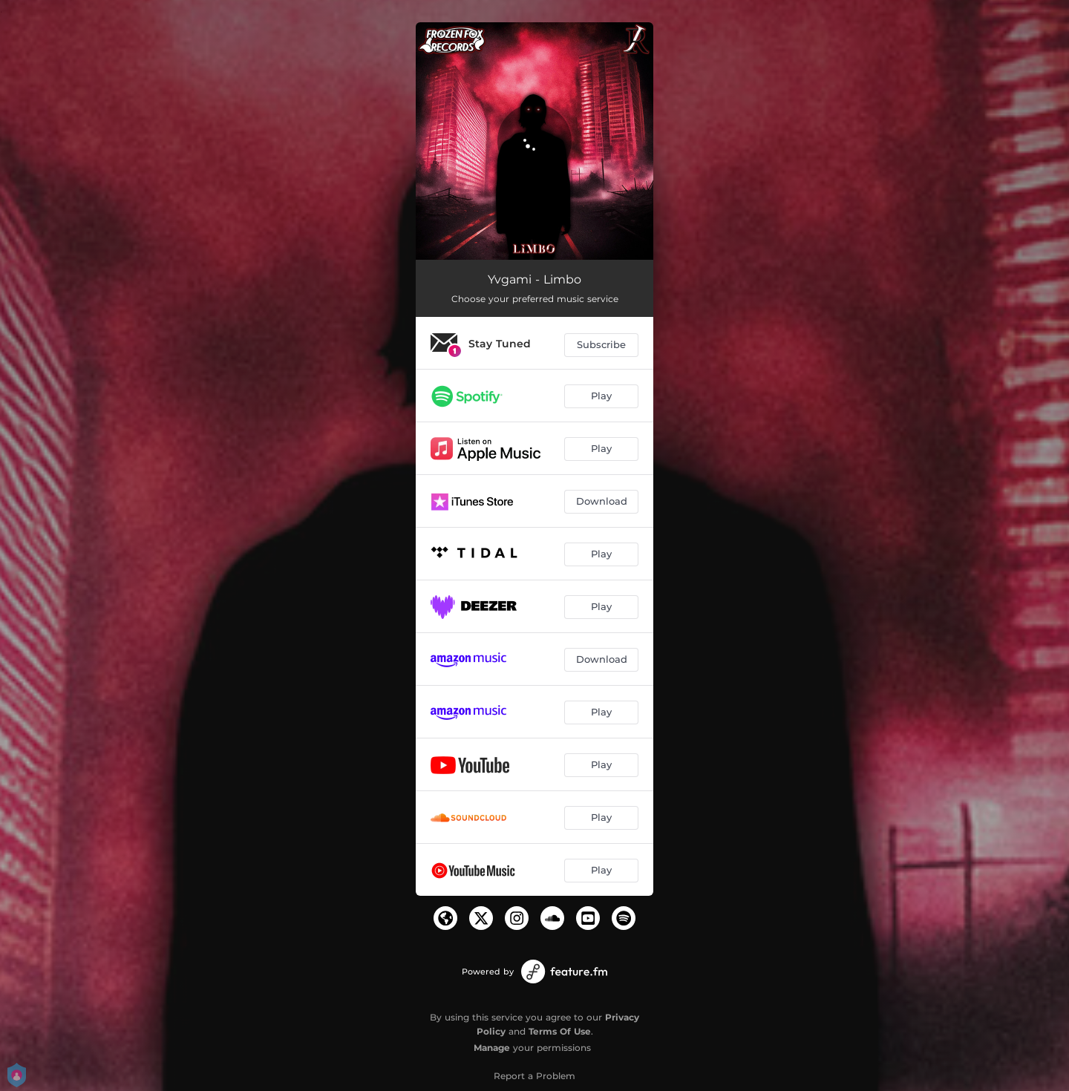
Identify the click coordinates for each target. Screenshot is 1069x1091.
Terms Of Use (560, 1031)
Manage (492, 1047)
